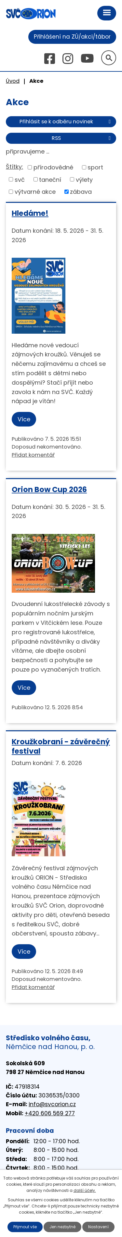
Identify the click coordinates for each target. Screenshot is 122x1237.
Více (24, 419)
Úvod (13, 81)
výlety (84, 179)
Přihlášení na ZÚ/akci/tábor (72, 37)
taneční (50, 179)
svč (20, 179)
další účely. (85, 1190)
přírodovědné (53, 167)
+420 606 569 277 (50, 1113)
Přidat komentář (33, 455)
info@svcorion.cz (52, 1104)
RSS (82, 138)
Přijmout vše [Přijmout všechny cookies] (25, 1227)
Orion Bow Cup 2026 (49, 489)
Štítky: (14, 167)
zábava (81, 192)
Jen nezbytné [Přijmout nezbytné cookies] (62, 1227)
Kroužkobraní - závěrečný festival (61, 746)
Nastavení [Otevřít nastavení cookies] (98, 1227)
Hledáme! (30, 213)
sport (95, 167)
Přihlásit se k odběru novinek (66, 121)
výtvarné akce (35, 192)
